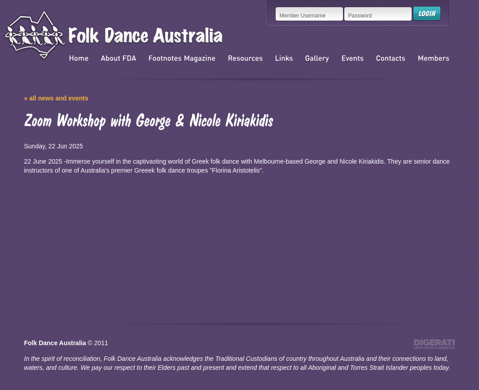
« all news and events (56, 98)
